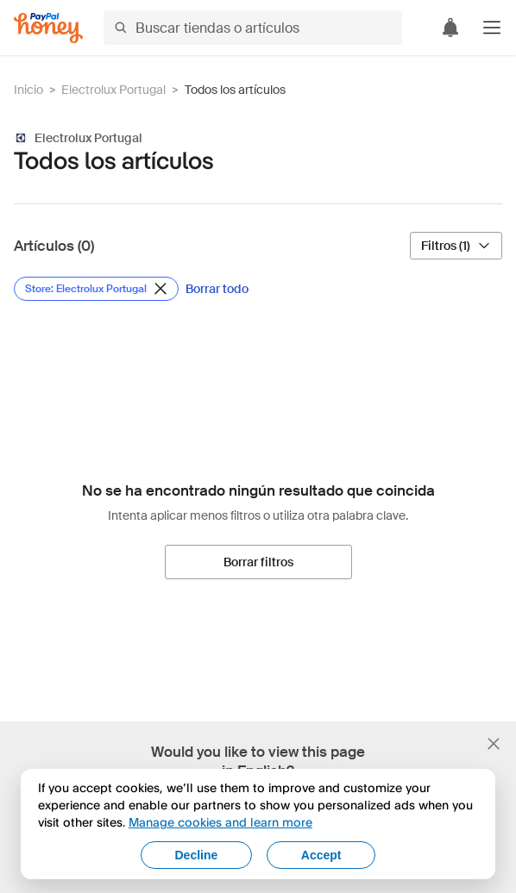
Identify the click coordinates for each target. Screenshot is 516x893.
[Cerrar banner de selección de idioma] (494, 744)
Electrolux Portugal (113, 90)
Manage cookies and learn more (220, 822)
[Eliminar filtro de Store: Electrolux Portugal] (96, 289)
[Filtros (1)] (456, 245)
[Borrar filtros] (258, 562)
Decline (195, 855)
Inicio (28, 90)
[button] (491, 27)
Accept (321, 855)
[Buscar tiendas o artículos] (253, 27)
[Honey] (48, 28)
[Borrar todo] (217, 289)
